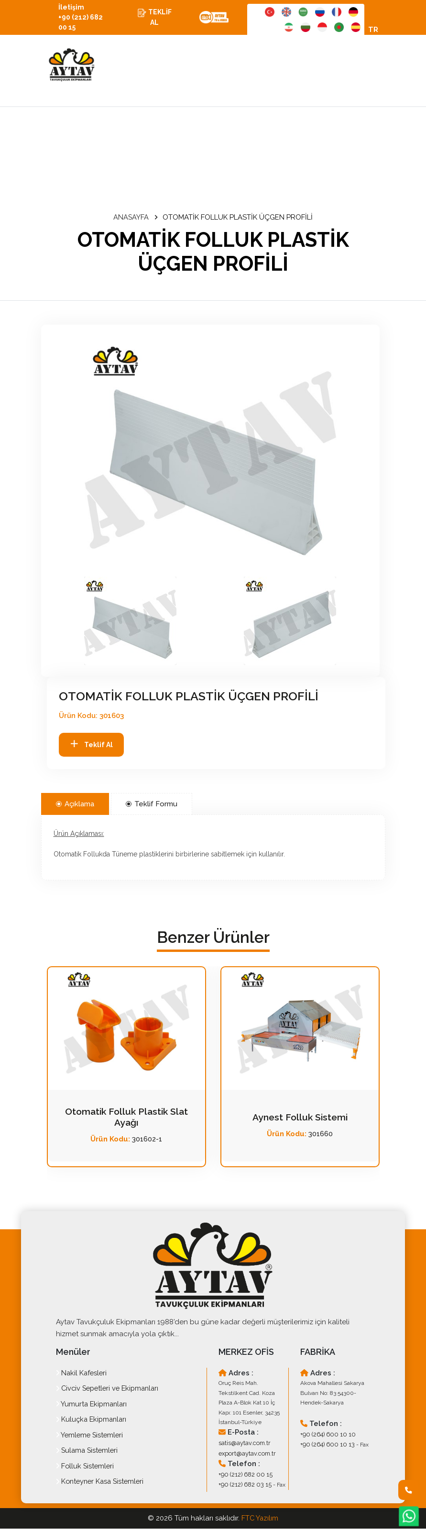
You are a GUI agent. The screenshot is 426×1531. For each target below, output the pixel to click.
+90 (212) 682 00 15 (243, 1475)
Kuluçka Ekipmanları (93, 1421)
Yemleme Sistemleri (91, 1437)
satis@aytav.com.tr (242, 1445)
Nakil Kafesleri (82, 1375)
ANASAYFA (131, 219)
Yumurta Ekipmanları (93, 1406)
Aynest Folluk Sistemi (300, 1119)
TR (373, 31)
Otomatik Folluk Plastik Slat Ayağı (126, 1119)
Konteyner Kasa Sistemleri (102, 1483)
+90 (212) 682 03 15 (242, 1484)
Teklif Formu (151, 806)
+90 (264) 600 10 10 (325, 1436)
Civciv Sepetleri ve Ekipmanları (110, 1390)
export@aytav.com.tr (244, 1454)
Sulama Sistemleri (88, 1452)
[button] (130, 623)
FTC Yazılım (260, 1520)
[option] (210, 457)
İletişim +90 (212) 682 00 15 (84, 18)
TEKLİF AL (156, 18)
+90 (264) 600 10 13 (325, 1446)
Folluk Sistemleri (86, 1468)
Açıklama (75, 806)
